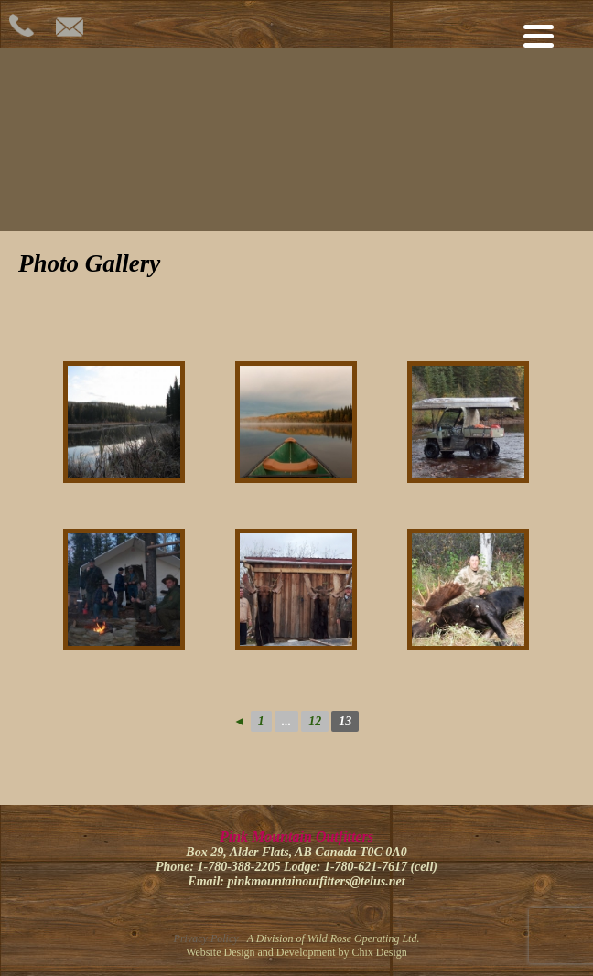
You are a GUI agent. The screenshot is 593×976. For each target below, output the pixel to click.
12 (314, 721)
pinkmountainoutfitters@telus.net (316, 881)
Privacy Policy (206, 938)
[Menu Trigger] (538, 34)
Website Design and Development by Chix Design (296, 952)
